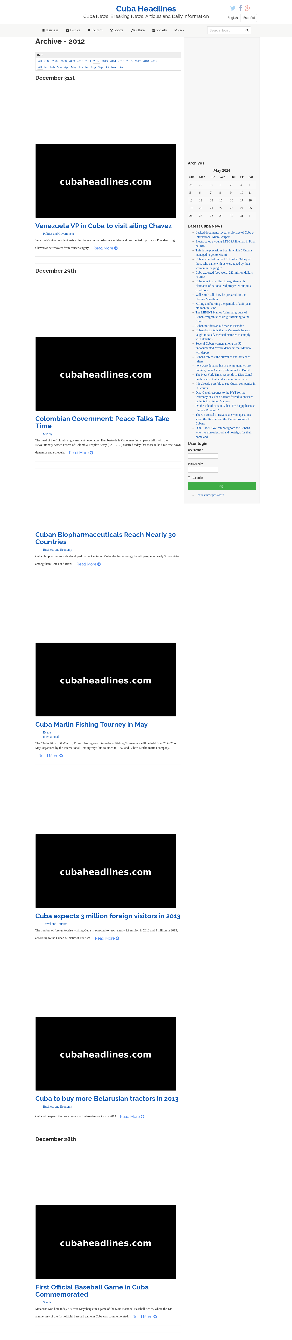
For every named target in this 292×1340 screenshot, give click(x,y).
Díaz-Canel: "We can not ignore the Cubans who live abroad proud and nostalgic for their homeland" (224, 432)
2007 (55, 61)
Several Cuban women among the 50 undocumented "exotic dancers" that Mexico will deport (223, 348)
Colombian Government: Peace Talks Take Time (102, 422)
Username (196, 450)
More (179, 30)
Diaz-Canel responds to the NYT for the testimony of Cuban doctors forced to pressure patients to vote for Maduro (224, 397)
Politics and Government (58, 233)
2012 (96, 61)
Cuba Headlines (146, 8)
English (232, 18)
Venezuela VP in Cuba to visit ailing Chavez (103, 226)
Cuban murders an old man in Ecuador (220, 325)
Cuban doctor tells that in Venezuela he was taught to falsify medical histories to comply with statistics (223, 335)
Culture (138, 30)
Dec (121, 67)
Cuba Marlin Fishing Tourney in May (91, 724)
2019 (154, 61)
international (51, 736)
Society (159, 30)
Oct (107, 67)
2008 (63, 61)
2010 (80, 61)
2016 (129, 61)
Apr (66, 67)
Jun (81, 67)
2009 (72, 61)
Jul (87, 67)
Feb (52, 67)
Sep (100, 67)
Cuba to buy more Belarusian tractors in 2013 (107, 1098)
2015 (121, 61)
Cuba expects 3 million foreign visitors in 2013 (107, 916)
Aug (93, 67)
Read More (105, 248)
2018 (146, 61)
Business (50, 30)
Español (249, 18)
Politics (73, 30)
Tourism (95, 30)
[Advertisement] (108, 114)
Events (47, 732)
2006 (47, 61)
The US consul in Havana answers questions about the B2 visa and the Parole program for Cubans (224, 419)
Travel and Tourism (55, 923)
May (74, 67)
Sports (116, 30)
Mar (59, 67)
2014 (113, 61)
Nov (114, 67)
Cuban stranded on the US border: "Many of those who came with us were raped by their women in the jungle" (223, 263)
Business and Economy (57, 549)
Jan (46, 67)
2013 (105, 61)
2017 (137, 61)
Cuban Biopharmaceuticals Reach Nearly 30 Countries (105, 538)
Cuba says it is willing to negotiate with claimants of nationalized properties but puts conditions (223, 286)
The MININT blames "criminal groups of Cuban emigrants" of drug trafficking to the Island (222, 317)
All (40, 61)
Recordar (195, 477)
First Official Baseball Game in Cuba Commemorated (92, 1290)
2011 (88, 61)
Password (195, 463)
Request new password (210, 495)
